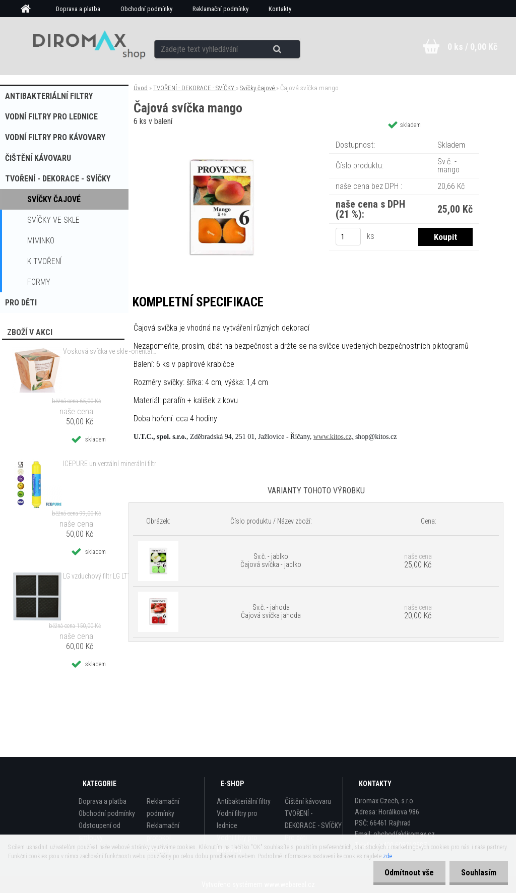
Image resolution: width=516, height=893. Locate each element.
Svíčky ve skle (53, 220)
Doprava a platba (78, 9)
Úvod (141, 88)
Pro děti (21, 302)
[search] (277, 46)
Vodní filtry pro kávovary (55, 137)
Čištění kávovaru (38, 158)
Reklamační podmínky (220, 9)
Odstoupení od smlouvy (99, 831)
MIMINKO (40, 240)
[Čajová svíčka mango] (221, 138)
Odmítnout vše (406, 872)
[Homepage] (29, 9)
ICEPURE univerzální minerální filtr (109, 464)
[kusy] (348, 236)
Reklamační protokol (163, 831)
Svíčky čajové (54, 199)
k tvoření (44, 261)
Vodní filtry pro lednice (51, 116)
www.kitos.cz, (333, 436)
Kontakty (280, 9)
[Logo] (85, 46)
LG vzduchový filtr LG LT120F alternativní (110, 576)
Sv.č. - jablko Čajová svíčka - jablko (270, 560)
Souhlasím (477, 872)
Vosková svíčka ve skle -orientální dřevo (110, 351)
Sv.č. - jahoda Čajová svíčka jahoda (271, 611)
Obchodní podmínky (146, 9)
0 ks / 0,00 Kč (472, 46)
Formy (38, 282)
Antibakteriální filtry (49, 96)
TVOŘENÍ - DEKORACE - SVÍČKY (57, 178)
